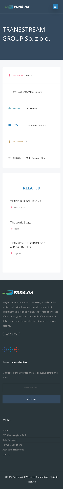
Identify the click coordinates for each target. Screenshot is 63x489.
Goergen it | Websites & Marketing (30, 476)
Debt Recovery (10, 439)
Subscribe (31, 399)
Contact (6, 454)
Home (6, 430)
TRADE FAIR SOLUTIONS (25, 201)
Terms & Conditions (12, 444)
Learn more (11, 334)
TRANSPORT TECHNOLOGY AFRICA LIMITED (27, 245)
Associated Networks (13, 449)
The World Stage (20, 222)
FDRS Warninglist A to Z (14, 435)
